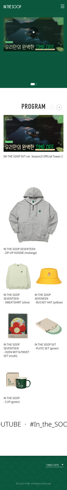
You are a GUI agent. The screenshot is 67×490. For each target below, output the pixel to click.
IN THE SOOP (12, 6)
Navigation (62, 6)
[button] (59, 107)
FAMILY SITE (52, 465)
